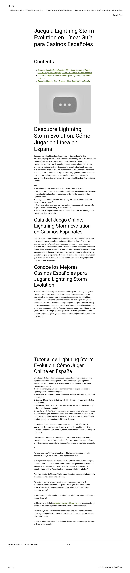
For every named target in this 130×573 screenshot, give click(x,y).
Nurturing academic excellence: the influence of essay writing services (98, 10)
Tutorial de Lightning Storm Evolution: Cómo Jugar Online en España (64, 81)
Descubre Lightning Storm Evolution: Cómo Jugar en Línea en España (64, 70)
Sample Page (117, 15)
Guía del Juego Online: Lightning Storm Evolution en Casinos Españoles (65, 73)
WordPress (118, 567)
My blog (11, 6)
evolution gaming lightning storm (66, 503)
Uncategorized (33, 544)
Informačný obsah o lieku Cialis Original (59, 10)
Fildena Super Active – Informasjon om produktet (26, 10)
